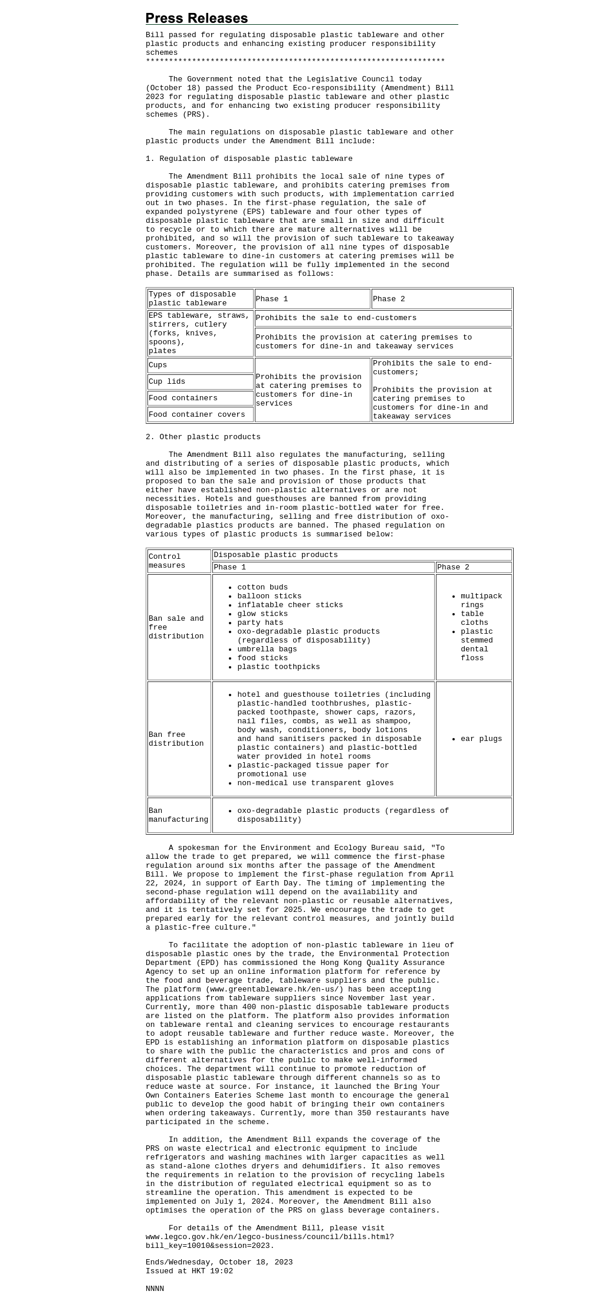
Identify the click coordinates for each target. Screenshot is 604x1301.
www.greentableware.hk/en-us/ (274, 989)
